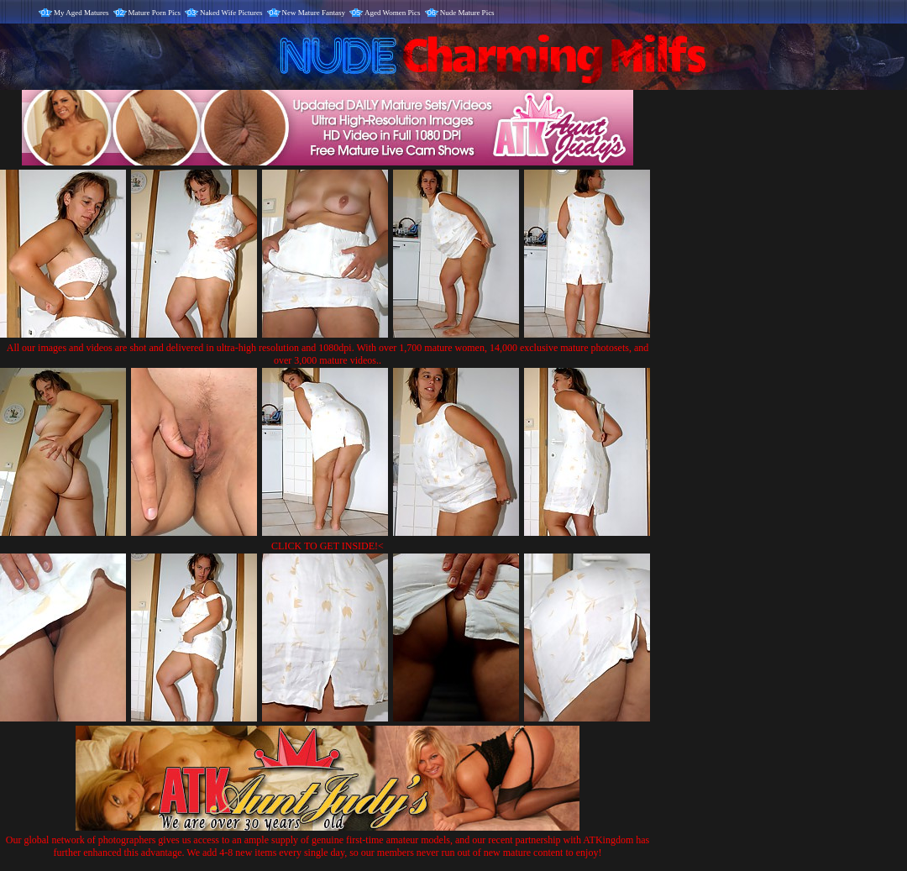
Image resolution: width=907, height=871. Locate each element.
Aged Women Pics (392, 12)
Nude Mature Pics (467, 12)
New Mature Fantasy (313, 12)
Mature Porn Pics (154, 12)
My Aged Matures (81, 12)
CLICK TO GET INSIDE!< (327, 546)
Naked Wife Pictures (231, 12)
